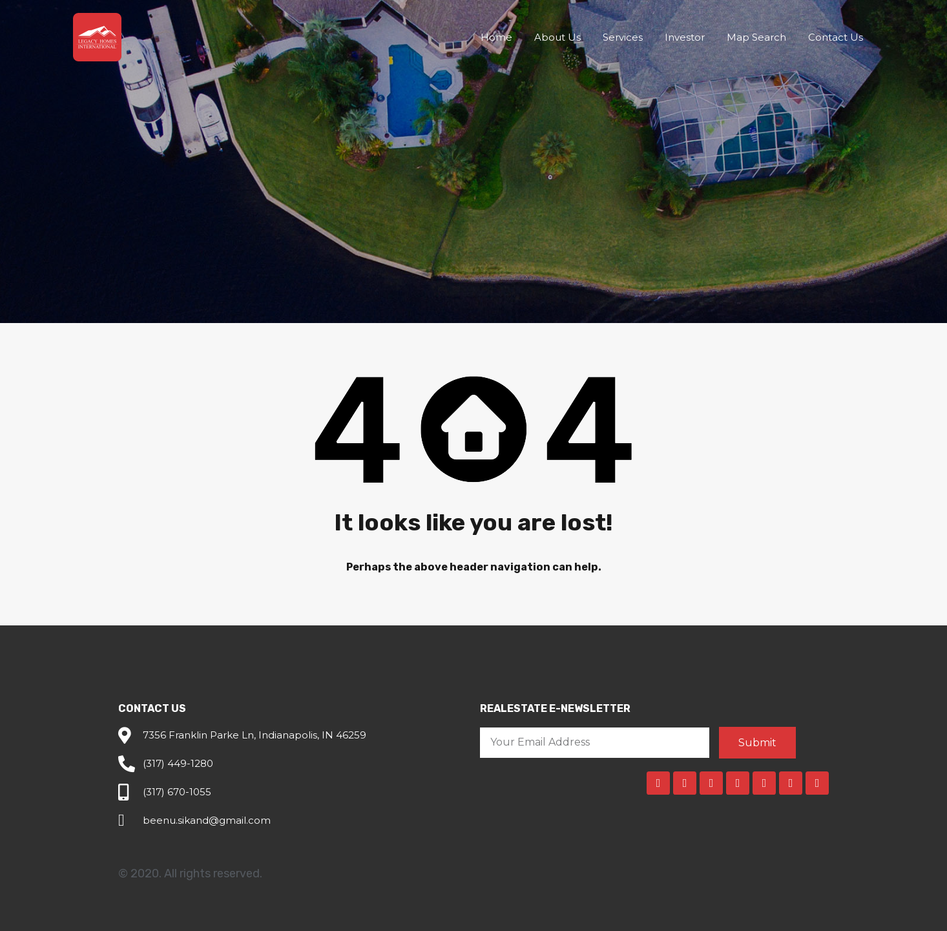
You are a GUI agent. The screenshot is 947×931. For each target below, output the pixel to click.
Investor (685, 37)
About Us (557, 37)
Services (623, 37)
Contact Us (835, 37)
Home (496, 37)
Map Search (756, 37)
